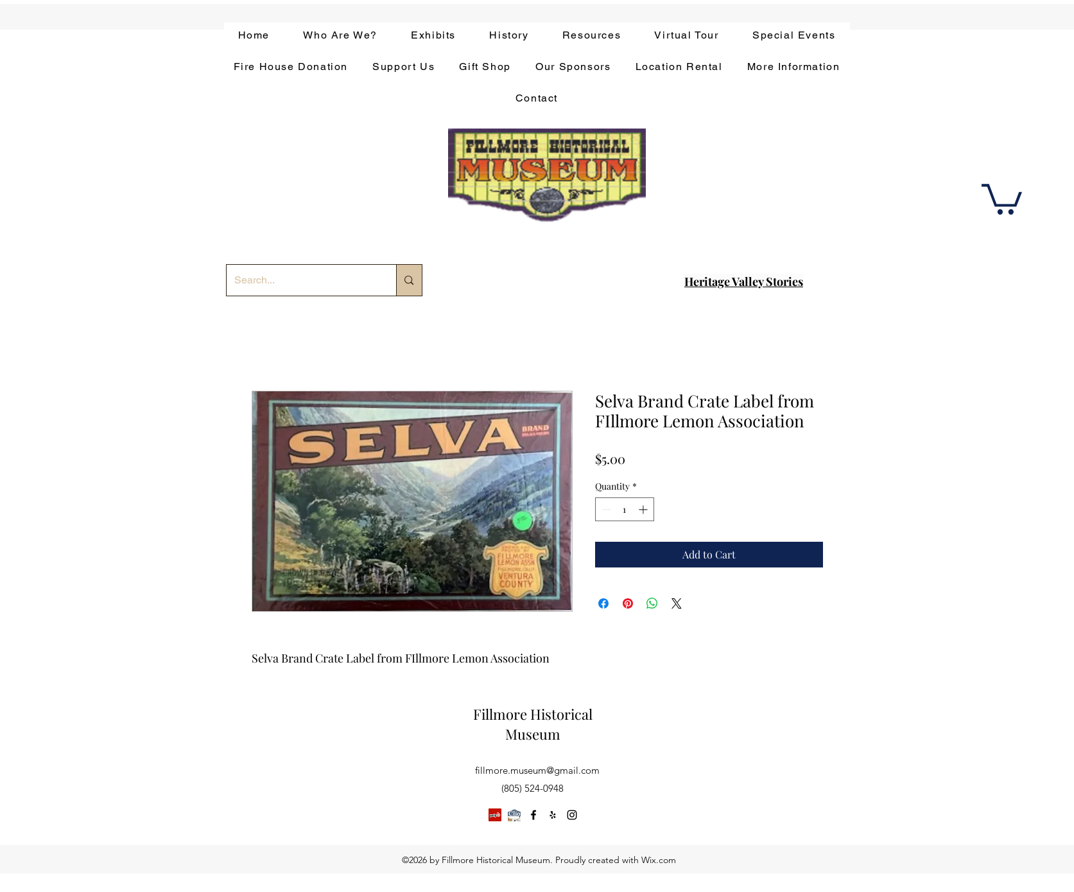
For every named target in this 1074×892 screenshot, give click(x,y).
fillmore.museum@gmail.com (537, 770)
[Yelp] (495, 814)
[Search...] (302, 280)
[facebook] (533, 814)
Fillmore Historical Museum (533, 724)
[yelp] (552, 814)
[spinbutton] (624, 509)
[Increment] (644, 509)
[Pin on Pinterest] (628, 603)
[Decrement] (605, 509)
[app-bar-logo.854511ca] (514, 814)
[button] (1002, 198)
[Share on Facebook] (603, 603)
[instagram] (572, 814)
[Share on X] (676, 603)
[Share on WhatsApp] (652, 603)
